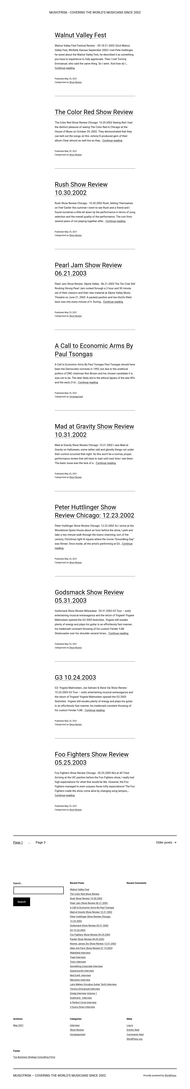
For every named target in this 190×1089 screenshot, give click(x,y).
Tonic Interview (78, 961)
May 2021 (18, 1025)
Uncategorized (76, 396)
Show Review (75, 82)
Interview (75, 1025)
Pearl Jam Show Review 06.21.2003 (89, 903)
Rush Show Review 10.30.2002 (86, 898)
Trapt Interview (78, 957)
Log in (130, 1025)
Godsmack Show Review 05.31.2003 (89, 925)
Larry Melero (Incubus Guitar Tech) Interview (93, 984)
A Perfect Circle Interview (83, 1002)
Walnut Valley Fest (80, 35)
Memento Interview (80, 979)
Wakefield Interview (80, 952)
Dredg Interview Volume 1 (83, 993)
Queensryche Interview (82, 970)
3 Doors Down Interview (82, 1007)
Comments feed (135, 1034)
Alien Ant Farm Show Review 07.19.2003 (91, 948)
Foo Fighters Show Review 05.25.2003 (90, 934)
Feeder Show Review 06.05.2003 (87, 939)
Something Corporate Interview (86, 966)
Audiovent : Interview (81, 997)
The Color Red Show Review (94, 112)
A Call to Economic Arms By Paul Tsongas (92, 907)
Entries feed (133, 1029)
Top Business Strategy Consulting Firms (34, 1057)
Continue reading (65, 68)
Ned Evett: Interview (80, 975)
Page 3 (40, 842)
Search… (17, 883)
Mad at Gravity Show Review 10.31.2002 (91, 912)
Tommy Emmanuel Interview (85, 988)
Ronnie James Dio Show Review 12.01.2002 (93, 943)
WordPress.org (134, 1039)
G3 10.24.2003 (75, 677)
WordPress (170, 1075)
